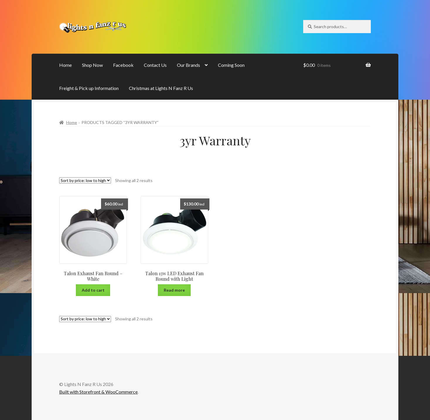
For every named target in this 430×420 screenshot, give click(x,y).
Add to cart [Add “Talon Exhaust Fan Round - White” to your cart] (93, 290)
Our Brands (188, 65)
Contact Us (155, 65)
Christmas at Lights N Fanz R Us (161, 88)
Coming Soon (231, 65)
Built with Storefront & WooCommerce (98, 392)
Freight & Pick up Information (89, 88)
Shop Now (92, 65)
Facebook (123, 65)
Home (65, 65)
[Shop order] (85, 180)
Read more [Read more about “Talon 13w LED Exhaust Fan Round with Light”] (174, 290)
